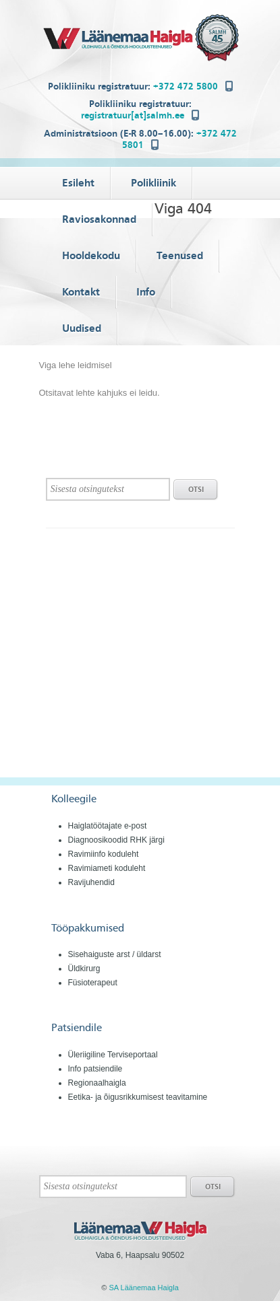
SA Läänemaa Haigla (143, 1288)
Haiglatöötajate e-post (107, 826)
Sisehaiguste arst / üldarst (114, 954)
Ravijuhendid (91, 882)
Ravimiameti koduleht (107, 868)
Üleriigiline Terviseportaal (113, 1054)
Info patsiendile (95, 1069)
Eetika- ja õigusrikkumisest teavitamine (138, 1097)
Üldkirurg (84, 968)
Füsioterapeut (92, 982)
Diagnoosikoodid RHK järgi (116, 840)
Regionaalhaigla (97, 1083)
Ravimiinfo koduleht (103, 854)
